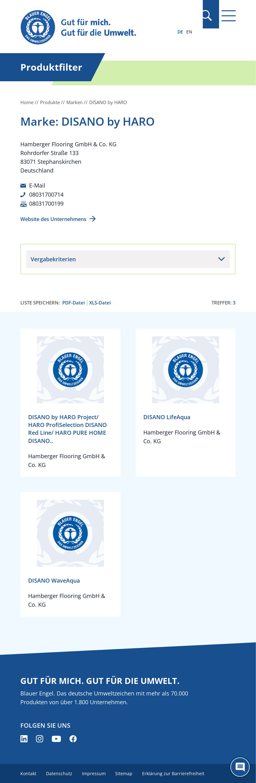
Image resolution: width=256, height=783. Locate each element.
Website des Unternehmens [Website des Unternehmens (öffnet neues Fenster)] (53, 218)
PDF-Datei (73, 301)
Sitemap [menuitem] (125, 773)
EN (189, 32)
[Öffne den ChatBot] (240, 767)
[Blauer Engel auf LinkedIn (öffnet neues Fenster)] (24, 737)
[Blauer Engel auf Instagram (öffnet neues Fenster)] (39, 737)
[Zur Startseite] (95, 27)
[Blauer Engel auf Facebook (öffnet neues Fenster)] (73, 737)
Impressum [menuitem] (94, 773)
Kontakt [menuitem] (28, 773)
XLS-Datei (100, 301)
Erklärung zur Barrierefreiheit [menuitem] (175, 773)
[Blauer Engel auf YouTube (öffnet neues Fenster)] (56, 737)
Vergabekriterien (53, 258)
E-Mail (37, 185)
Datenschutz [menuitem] (59, 773)
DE (180, 32)
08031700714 (46, 194)
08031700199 (46, 203)
